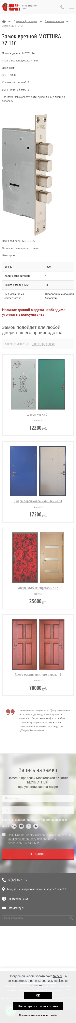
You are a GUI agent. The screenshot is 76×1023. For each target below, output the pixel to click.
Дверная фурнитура (25, 21)
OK (38, 995)
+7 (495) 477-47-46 (17, 880)
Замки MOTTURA (12, 25)
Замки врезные (54, 21)
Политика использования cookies (38, 1015)
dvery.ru (57, 976)
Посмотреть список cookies (38, 1006)
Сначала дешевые (17, 343)
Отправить (38, 855)
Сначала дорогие (43, 343)
